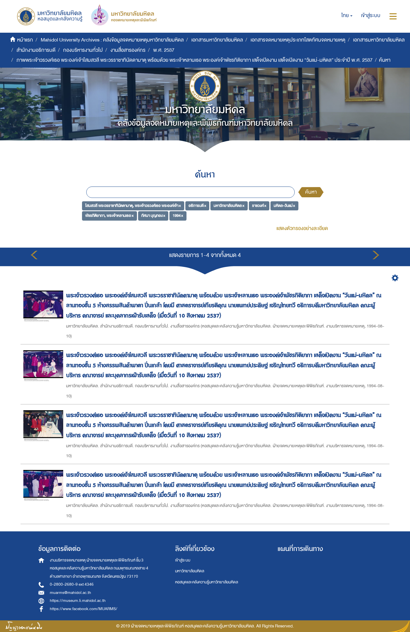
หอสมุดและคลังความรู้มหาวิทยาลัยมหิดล (206, 582)
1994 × (178, 215)
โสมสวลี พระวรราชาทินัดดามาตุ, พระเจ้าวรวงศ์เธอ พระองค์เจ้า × (133, 205)
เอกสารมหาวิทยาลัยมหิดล (217, 40)
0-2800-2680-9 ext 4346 (72, 584)
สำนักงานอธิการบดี (36, 50)
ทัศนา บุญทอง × (153, 215)
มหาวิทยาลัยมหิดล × (229, 205)
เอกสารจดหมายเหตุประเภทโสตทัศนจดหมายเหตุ (298, 40)
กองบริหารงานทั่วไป (83, 50)
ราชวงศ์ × (259, 205)
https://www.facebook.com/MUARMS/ (83, 608)
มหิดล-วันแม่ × (284, 205)
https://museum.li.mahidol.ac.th (78, 600)
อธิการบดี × (197, 205)
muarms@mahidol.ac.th (70, 592)
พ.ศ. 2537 (163, 50)
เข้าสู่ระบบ (182, 560)
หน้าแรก (25, 40)
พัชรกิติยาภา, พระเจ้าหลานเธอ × (109, 215)
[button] (347, 15)
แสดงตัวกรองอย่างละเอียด (302, 228)
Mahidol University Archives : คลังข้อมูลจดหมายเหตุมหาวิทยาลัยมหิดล (112, 40)
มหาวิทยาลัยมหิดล (189, 571)
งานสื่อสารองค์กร (127, 50)
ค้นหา (311, 192)
